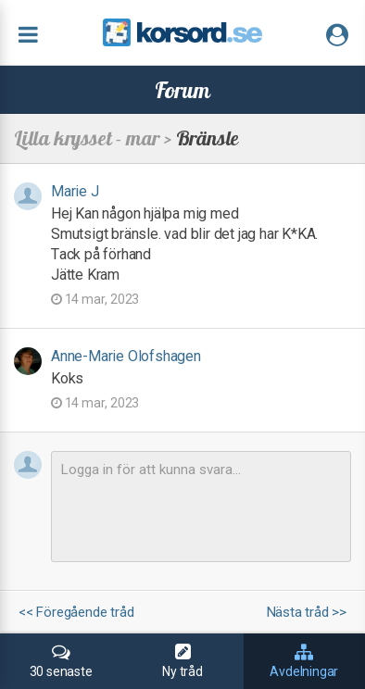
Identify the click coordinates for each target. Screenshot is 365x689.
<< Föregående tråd (76, 613)
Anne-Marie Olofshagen (126, 356)
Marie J (75, 191)
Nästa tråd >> (306, 613)
